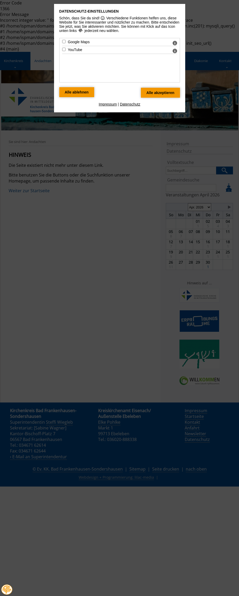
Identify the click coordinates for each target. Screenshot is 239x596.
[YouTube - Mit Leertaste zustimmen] (64, 49)
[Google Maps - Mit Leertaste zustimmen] (64, 41)
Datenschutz (130, 104)
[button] (7, 590)
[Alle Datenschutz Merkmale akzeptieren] (160, 93)
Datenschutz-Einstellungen (89, 11)
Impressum (108, 104)
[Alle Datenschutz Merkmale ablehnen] (76, 92)
